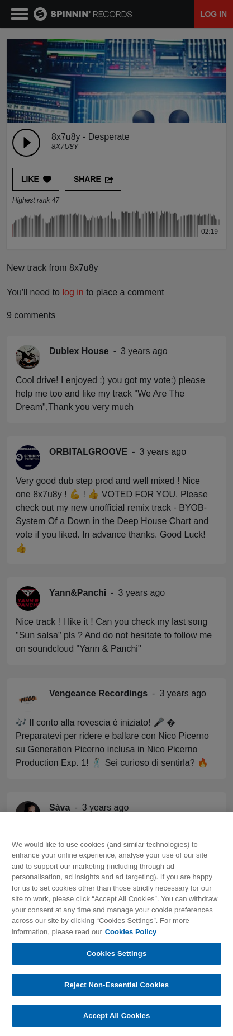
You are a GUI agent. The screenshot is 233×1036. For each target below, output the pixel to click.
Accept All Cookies (116, 1015)
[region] (116, 924)
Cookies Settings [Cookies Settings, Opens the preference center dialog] (117, 953)
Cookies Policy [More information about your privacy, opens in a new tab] (130, 931)
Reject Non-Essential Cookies (116, 985)
